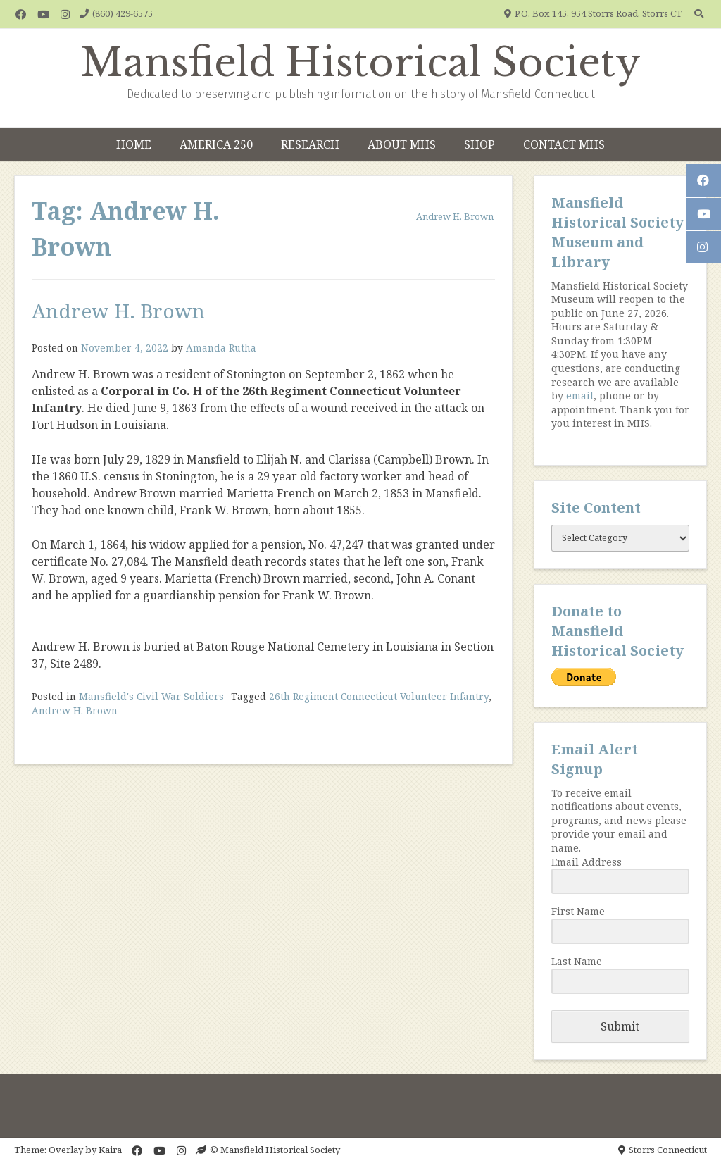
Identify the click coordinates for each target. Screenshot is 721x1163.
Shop (479, 144)
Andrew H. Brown (118, 310)
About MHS (402, 144)
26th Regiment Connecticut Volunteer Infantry (379, 696)
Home (133, 144)
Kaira (110, 1149)
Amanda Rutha (221, 347)
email (580, 395)
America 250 (216, 144)
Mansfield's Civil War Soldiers (151, 696)
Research (310, 144)
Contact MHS (564, 144)
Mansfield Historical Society (361, 63)
